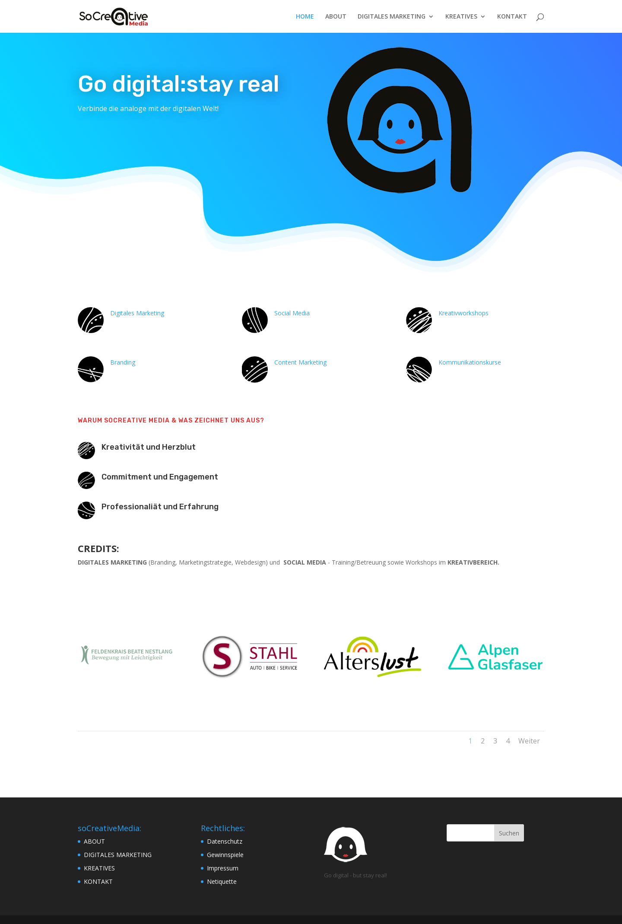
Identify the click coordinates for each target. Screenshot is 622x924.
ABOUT (335, 16)
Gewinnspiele (225, 855)
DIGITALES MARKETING (391, 16)
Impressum (222, 868)
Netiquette (222, 881)
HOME (305, 16)
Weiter (529, 741)
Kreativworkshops (463, 313)
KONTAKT (512, 16)
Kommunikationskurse (469, 362)
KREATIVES (461, 16)
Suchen (509, 833)
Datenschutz (224, 841)
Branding (122, 362)
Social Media (292, 313)
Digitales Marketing (137, 313)
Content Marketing (300, 362)
